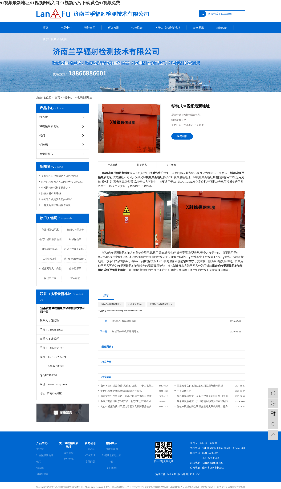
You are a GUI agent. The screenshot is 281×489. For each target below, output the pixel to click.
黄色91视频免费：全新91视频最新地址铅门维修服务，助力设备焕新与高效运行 (211, 396)
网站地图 (183, 474)
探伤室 (43, 117)
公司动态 (90, 449)
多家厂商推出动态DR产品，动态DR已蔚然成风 (125, 401)
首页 (45, 27)
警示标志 (75, 278)
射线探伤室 (75, 239)
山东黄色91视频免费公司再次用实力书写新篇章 (126, 396)
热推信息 (160, 474)
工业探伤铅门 (50, 259)
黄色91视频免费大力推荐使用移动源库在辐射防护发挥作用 (208, 401)
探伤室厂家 (50, 278)
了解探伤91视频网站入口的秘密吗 (59, 176)
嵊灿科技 (232, 487)
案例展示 (198, 27)
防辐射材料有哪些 (51, 193)
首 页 (57, 97)
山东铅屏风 (75, 268)
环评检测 (113, 27)
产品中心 (66, 27)
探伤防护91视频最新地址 (153, 487)
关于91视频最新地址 (167, 27)
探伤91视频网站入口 (175, 487)
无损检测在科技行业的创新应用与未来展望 (200, 385)
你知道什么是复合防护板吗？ (57, 199)
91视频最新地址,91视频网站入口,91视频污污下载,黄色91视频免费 (60, 3)
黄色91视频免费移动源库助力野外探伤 (121, 391)
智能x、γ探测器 (75, 229)
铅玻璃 (43, 144)
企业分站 (171, 474)
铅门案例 (112, 468)
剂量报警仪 (46, 153)
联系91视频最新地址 (55, 39)
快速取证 (137, 27)
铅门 (42, 135)
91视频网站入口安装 (50, 268)
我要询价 (182, 136)
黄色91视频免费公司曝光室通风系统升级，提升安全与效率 (208, 406)
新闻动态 (221, 27)
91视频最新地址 (83, 97)
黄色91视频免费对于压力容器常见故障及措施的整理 (128, 406)
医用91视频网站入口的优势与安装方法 (62, 182)
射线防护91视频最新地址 (125, 331)
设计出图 (89, 27)
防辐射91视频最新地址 (75, 259)
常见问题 (90, 461)
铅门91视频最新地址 (50, 239)
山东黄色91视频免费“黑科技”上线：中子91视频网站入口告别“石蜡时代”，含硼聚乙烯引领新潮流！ (134, 385)
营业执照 (241, 487)
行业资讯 (90, 455)
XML (198, 474)
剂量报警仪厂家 (50, 229)
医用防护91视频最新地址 (161, 304)
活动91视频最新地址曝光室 (75, 249)
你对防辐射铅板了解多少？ (56, 187)
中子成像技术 (184, 391)
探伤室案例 (112, 449)
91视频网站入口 (50, 249)
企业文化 (69, 459)
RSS (192, 474)
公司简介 (69, 452)
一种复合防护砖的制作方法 (56, 205)
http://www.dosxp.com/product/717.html (125, 310)
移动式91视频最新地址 (111, 304)
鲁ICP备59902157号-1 (122, 487)
